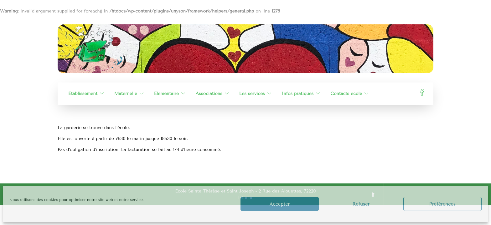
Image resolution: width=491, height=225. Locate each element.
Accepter (280, 204)
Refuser (361, 204)
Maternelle (125, 93)
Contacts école (346, 93)
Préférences (442, 204)
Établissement (82, 93)
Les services (252, 93)
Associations (209, 93)
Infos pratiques (298, 93)
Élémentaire (166, 93)
